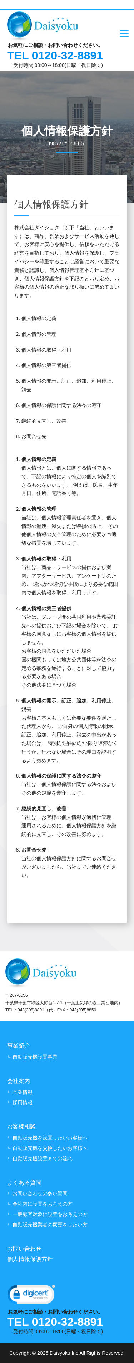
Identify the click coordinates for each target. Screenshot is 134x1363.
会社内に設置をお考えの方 (43, 1204)
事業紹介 (18, 1046)
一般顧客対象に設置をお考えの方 (50, 1214)
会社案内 (18, 1081)
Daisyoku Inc (64, 1353)
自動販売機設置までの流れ (43, 1158)
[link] (31, 1296)
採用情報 (23, 1102)
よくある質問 (24, 1183)
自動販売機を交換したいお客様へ (50, 1148)
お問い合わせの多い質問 (40, 1193)
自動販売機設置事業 (35, 1057)
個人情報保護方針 (30, 1259)
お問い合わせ (24, 1249)
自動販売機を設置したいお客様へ (50, 1138)
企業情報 (23, 1092)
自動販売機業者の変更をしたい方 (50, 1224)
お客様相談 (21, 1126)
